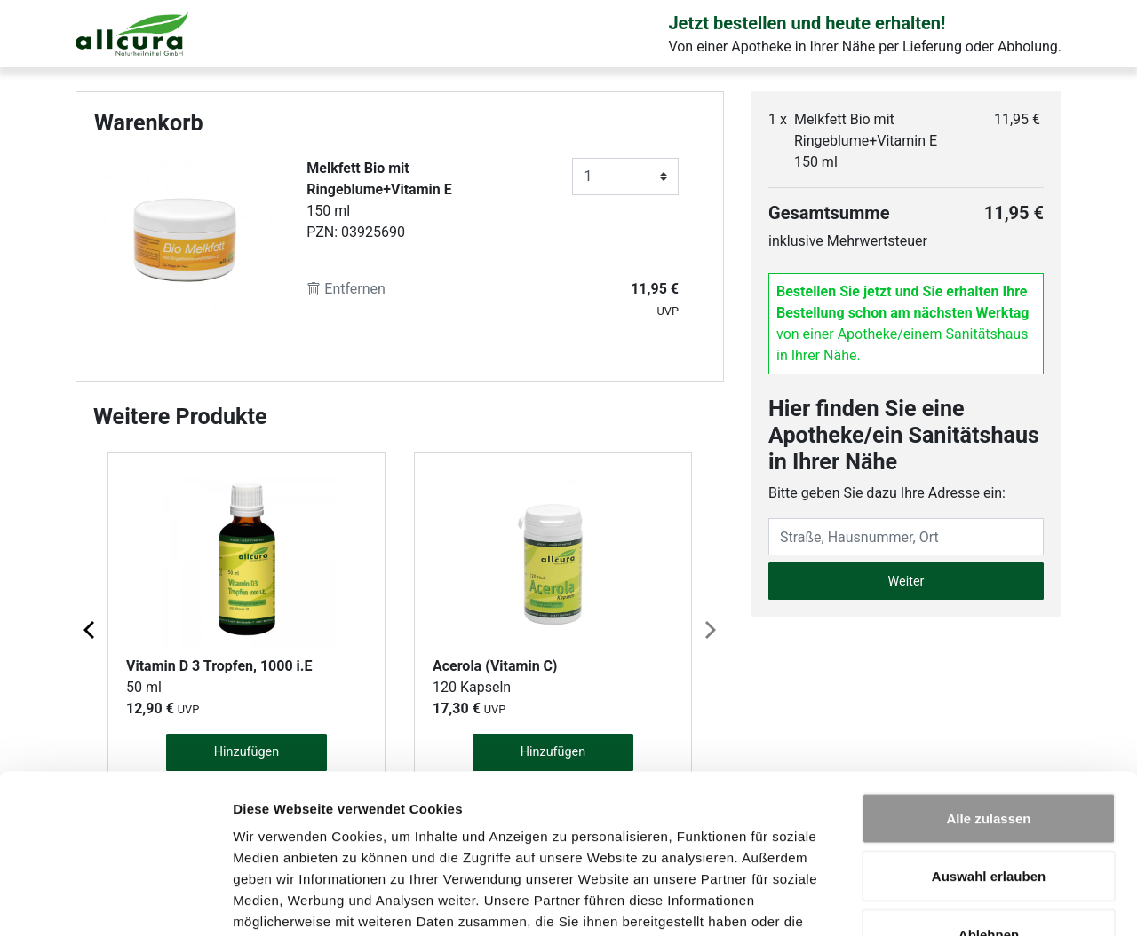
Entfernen (346, 288)
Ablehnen (988, 819)
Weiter (906, 581)
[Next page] (709, 629)
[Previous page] (91, 629)
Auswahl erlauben (989, 761)
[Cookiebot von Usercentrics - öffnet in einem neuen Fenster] (115, 901)
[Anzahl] (625, 176)
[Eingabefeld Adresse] (906, 536)
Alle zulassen (988, 703)
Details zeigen (945, 900)
